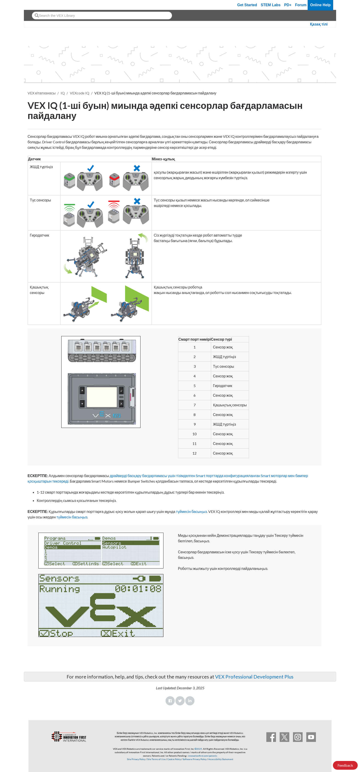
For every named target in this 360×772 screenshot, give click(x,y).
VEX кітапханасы (42, 93)
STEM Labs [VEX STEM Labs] (271, 5)
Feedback (345, 765)
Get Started (247, 5)
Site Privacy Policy (136, 759)
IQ (63, 93)
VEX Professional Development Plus (254, 676)
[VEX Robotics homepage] (36, 5)
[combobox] (102, 15)
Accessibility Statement (220, 759)
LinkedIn (189, 700)
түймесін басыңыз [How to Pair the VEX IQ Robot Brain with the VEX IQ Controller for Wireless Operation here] (71, 517)
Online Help (320, 5)
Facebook (170, 700)
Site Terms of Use (156, 759)
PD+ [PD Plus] (288, 5)
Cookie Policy (174, 759)
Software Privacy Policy (194, 759)
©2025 (198, 748)
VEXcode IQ (79, 93)
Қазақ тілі (319, 24)
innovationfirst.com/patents (202, 755)
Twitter (180, 700)
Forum (301, 5)
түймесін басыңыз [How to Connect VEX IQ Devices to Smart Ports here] (191, 511)
